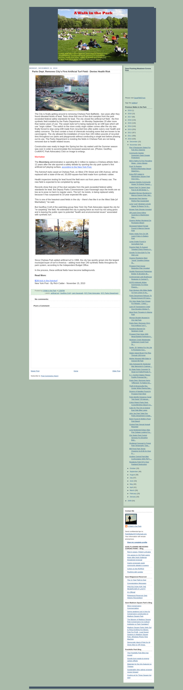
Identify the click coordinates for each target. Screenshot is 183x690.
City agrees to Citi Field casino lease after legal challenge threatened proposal (138, 557)
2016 (130, 120)
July (131, 478)
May (131, 484)
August (132, 475)
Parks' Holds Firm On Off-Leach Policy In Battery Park (138, 236)
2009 (130, 501)
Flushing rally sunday (135, 572)
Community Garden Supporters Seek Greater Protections (139, 155)
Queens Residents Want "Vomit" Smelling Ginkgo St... (139, 260)
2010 (130, 139)
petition (134, 103)
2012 (130, 133)
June (132, 481)
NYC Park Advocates (92, 293)
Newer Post (35, 371)
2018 (130, 114)
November (134, 145)
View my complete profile (137, 542)
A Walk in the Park (135, 526)
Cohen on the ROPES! (135, 569)
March (132, 490)
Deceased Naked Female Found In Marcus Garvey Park (139, 228)
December (134, 142)
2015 (130, 123)
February (133, 494)
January (133, 497)
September (134, 472)
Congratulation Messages (136, 583)
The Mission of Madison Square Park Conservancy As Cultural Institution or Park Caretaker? (139, 622)
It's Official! (131, 592)
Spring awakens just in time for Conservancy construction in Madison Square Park (138, 614)
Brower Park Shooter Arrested (140, 209)
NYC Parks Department (109, 293)
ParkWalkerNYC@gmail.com (136, 534)
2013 (130, 129)
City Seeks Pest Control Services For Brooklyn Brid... (138, 437)
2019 (130, 110)
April (132, 487)
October (133, 468)
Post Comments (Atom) (49, 376)
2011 (130, 136)
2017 (130, 117)
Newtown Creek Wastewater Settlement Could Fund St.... (139, 342)
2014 (130, 126)
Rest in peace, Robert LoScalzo (139, 552)
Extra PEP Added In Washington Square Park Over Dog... (139, 176)
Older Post (116, 371)
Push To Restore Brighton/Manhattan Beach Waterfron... (140, 169)
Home (76, 371)
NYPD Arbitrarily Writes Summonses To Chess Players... (138, 285)
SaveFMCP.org (139, 98)
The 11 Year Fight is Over (136, 580)
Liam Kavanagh (77, 293)
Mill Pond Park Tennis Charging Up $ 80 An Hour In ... (140, 451)
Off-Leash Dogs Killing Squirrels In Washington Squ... (139, 215)
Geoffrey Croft (65, 293)
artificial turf (55, 293)
